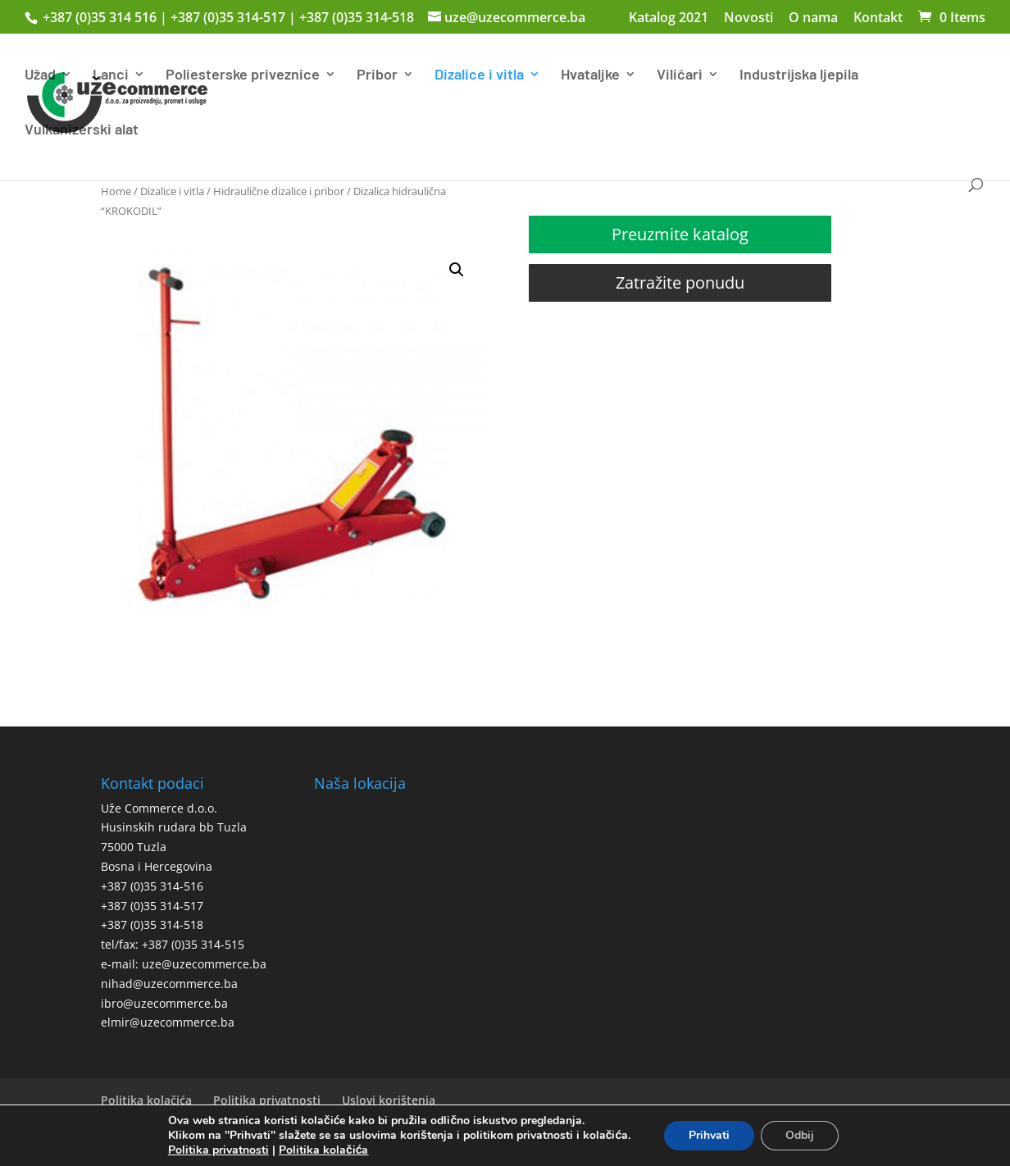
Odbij (799, 1135)
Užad (40, 75)
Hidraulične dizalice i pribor (278, 191)
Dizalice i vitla (479, 75)
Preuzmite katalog (680, 234)
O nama (813, 18)
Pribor (377, 75)
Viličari (680, 75)
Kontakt (878, 18)
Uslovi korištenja (388, 1100)
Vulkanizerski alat (82, 130)
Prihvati (709, 1135)
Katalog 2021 (668, 18)
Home (116, 191)
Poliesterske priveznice (243, 75)
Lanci (111, 75)
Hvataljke (590, 75)
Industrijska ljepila (798, 75)
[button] (456, 270)
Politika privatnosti (267, 1100)
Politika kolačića (146, 1100)
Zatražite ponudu (680, 282)
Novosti (748, 18)
